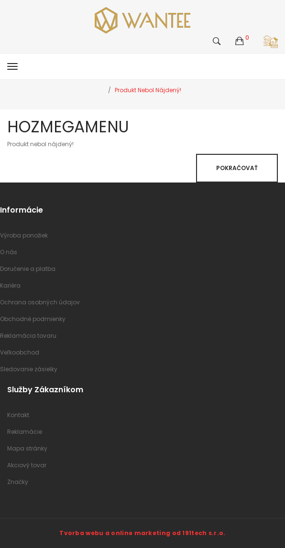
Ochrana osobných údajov (40, 302)
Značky (17, 482)
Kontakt (18, 415)
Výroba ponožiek (24, 235)
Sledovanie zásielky (28, 369)
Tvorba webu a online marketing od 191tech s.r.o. (142, 533)
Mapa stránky (27, 448)
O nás (8, 252)
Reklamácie (24, 432)
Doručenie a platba (27, 269)
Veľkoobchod (19, 352)
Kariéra (10, 285)
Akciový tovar (26, 465)
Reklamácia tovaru (28, 336)
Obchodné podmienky (33, 319)
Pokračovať (237, 168)
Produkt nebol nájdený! (148, 90)
